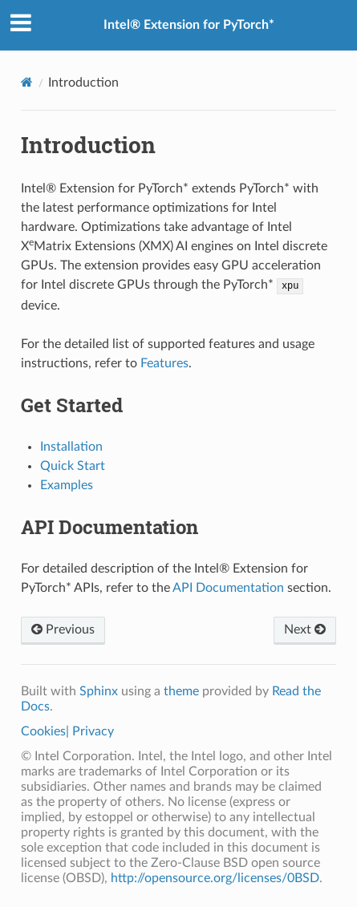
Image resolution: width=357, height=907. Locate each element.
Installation (71, 446)
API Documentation (228, 587)
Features (164, 363)
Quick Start (72, 466)
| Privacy (90, 731)
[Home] (27, 82)
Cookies (43, 731)
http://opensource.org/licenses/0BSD (215, 878)
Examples (66, 485)
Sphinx (98, 691)
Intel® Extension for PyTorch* (188, 24)
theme (181, 691)
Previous (63, 629)
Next (305, 629)
